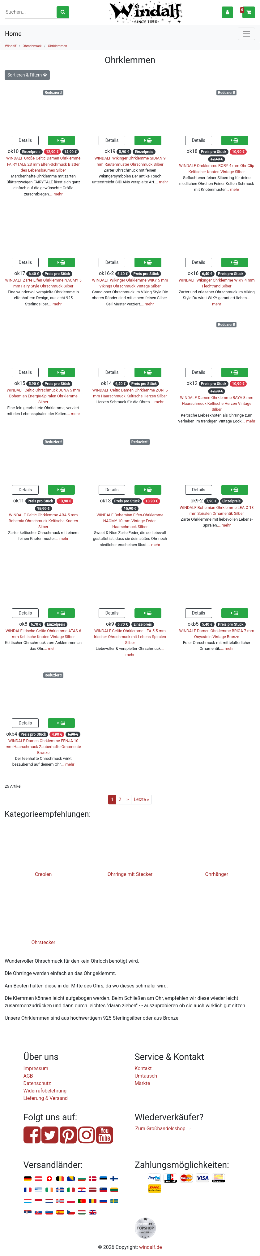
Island (60, 1190)
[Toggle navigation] (246, 34)
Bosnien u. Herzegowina (71, 1179)
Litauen (114, 1190)
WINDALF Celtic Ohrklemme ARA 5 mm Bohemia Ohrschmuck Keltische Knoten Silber (43, 521)
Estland (103, 1179)
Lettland (92, 1190)
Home (13, 33)
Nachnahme (154, 1189)
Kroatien (82, 1190)
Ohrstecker (43, 942)
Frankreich (28, 1190)
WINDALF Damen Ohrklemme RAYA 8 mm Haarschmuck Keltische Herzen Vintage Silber (216, 403)
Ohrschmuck (32, 46)
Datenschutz (37, 1083)
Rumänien (92, 1201)
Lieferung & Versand (45, 1098)
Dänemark (92, 1179)
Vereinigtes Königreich (92, 1212)
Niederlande (49, 1201)
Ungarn (82, 1212)
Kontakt (143, 1068)
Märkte (142, 1083)
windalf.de (150, 1247)
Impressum (36, 1068)
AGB (28, 1076)
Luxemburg (28, 1201)
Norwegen (60, 1201)
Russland (103, 1201)
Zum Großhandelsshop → (163, 1128)
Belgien (60, 1179)
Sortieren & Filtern (27, 74)
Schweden (114, 1201)
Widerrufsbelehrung (45, 1091)
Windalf (10, 46)
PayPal (154, 1178)
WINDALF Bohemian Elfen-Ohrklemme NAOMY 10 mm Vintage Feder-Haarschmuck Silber (129, 521)
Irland (49, 1190)
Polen (71, 1201)
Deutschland (28, 1179)
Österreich (38, 1179)
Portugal (82, 1201)
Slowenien (49, 1212)
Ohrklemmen (57, 46)
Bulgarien (82, 1179)
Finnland (114, 1179)
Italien (71, 1190)
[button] (227, 12)
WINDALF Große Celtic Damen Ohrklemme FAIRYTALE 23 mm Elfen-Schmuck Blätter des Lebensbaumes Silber (43, 164)
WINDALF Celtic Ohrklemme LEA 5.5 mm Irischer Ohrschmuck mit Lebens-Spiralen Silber (130, 636)
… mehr (56, 194)
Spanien (60, 1212)
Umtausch (146, 1076)
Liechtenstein (103, 1190)
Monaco (38, 1201)
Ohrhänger (216, 874)
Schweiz (49, 1179)
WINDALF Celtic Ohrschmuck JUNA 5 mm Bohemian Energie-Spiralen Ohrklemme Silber (43, 396)
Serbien (28, 1212)
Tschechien (71, 1212)
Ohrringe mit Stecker (130, 874)
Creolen (43, 874)
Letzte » (141, 799)
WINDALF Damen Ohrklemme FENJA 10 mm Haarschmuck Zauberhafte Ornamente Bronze (43, 746)
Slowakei (38, 1212)
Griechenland (38, 1190)
